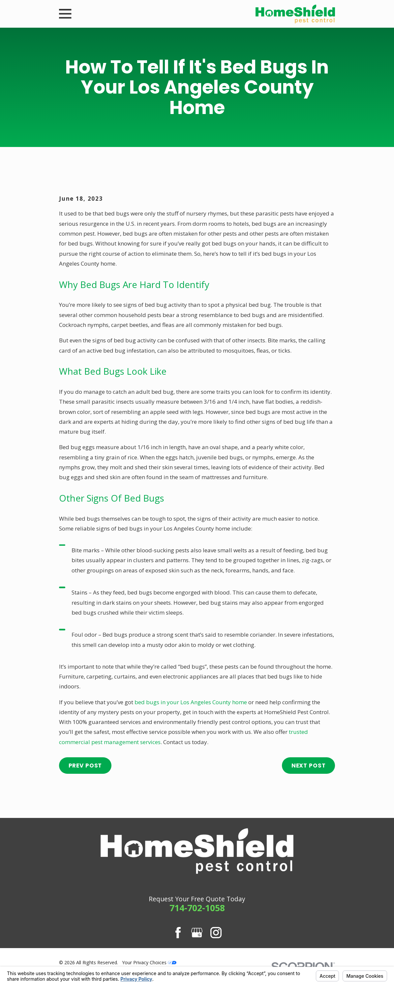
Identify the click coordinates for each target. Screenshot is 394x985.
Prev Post (85, 765)
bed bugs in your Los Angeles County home (191, 702)
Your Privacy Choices (149, 962)
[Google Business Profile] (196, 932)
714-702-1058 (197, 908)
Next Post (308, 765)
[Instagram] (216, 932)
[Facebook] (178, 932)
